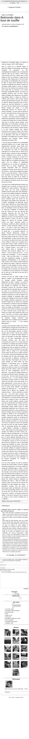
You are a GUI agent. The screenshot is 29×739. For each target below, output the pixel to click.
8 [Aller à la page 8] (20, 605)
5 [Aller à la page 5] (17, 605)
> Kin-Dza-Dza (7, 616)
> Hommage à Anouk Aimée (10, 621)
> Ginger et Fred (8, 615)
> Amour (6, 613)
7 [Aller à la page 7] (19, 605)
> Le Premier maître (9, 609)
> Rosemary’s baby (8, 612)
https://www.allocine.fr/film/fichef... (12, 501)
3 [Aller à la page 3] (15, 605)
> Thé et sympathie (8, 620)
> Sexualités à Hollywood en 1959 (12, 618)
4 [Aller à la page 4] (16, 605)
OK (18, 3)
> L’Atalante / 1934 (8, 623)
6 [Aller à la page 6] (18, 605)
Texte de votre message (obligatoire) (5, 570)
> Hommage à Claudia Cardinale (11, 610)
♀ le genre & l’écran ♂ (14, 7)
